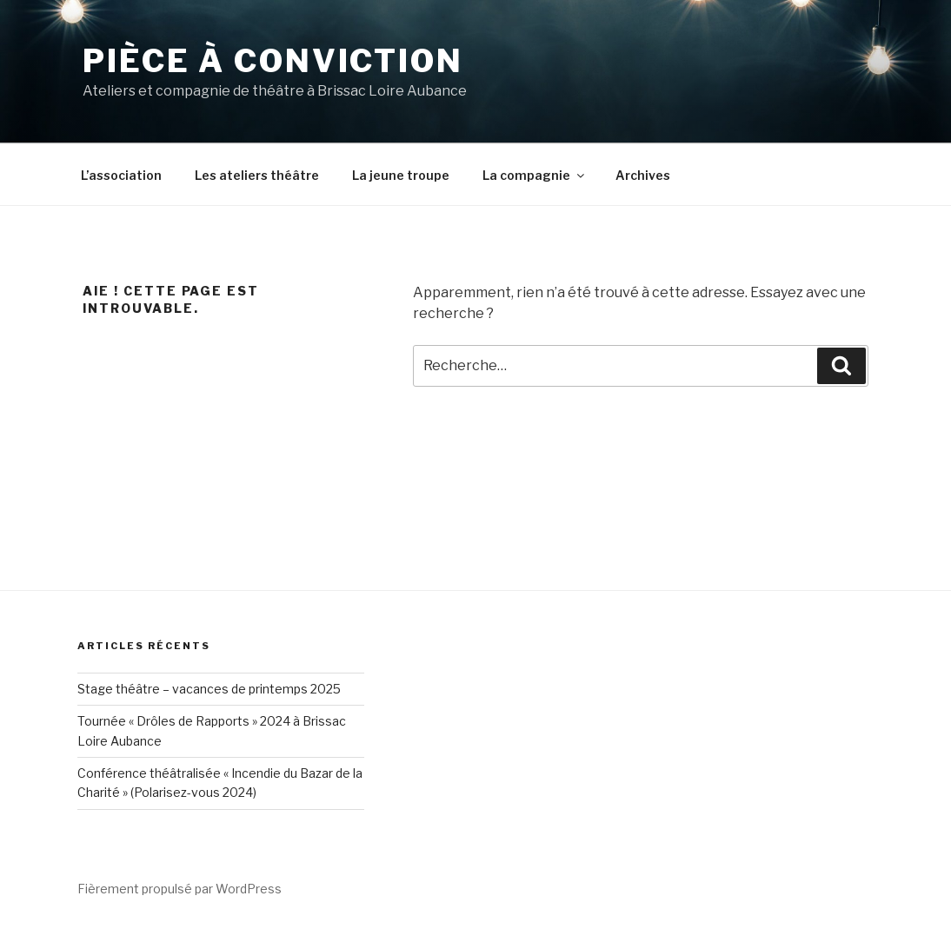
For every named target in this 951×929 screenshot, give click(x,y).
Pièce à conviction (273, 61)
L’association (121, 175)
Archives (642, 175)
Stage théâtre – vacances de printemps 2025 (209, 688)
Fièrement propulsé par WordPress (179, 888)
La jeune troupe (400, 175)
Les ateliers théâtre (257, 175)
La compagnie (534, 175)
